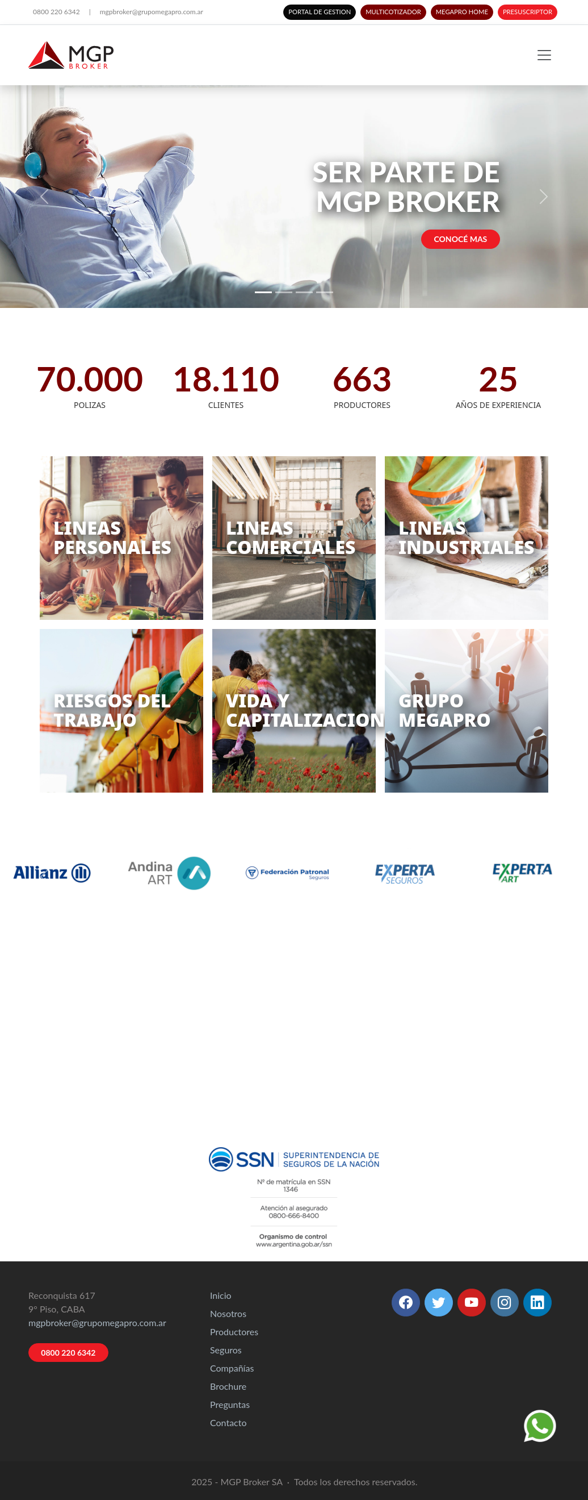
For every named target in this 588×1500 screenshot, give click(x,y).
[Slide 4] (324, 292)
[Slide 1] (263, 292)
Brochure (228, 1386)
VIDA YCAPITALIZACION (305, 710)
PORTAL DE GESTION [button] (319, 11)
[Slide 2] (283, 292)
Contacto (228, 1422)
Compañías (232, 1368)
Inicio (221, 1295)
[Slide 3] (304, 292)
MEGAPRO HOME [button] (462, 11)
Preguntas (230, 1404)
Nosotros (228, 1313)
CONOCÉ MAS (461, 239)
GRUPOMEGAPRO (444, 710)
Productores (234, 1331)
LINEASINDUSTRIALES (466, 537)
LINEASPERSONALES (112, 537)
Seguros (226, 1349)
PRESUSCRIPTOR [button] (527, 11)
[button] (406, 1302)
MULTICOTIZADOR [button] (393, 11)
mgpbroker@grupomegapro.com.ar (151, 11)
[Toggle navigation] (544, 55)
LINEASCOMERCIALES (291, 537)
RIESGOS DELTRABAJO (112, 710)
